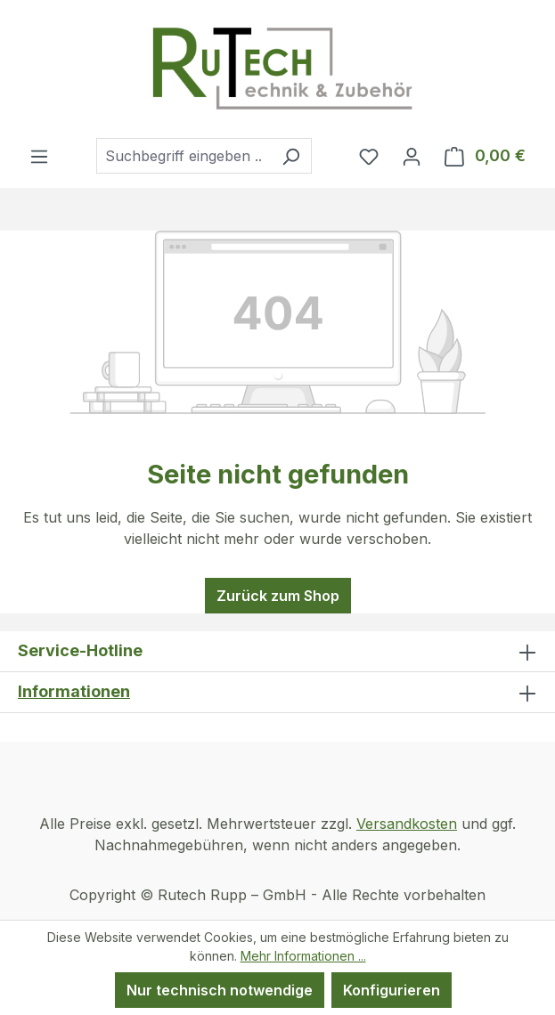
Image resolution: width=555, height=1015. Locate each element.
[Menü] (39, 156)
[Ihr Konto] (411, 156)
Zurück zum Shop (277, 596)
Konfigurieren (391, 990)
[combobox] (183, 156)
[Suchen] (291, 156)
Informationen (74, 691)
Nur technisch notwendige (220, 990)
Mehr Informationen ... (303, 955)
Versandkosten (406, 823)
